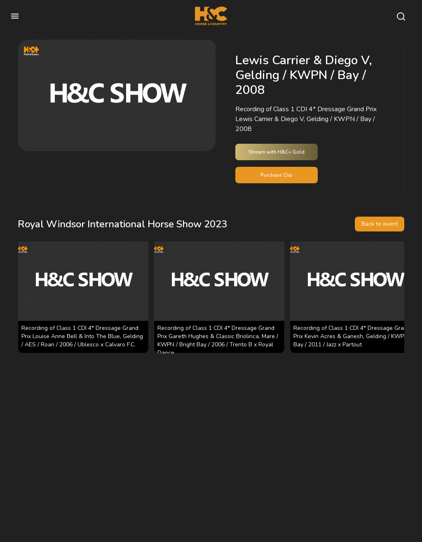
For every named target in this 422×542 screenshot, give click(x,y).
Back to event (379, 224)
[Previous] (31, 297)
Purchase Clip (276, 175)
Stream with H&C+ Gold (277, 152)
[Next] (391, 297)
